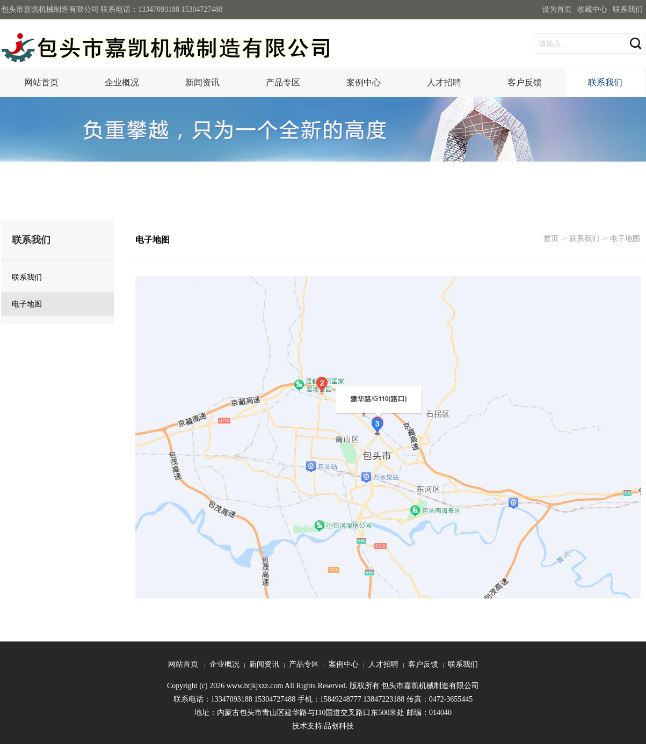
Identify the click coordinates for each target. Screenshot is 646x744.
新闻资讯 (202, 82)
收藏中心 (592, 9)
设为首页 (557, 9)
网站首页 (41, 82)
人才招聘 (444, 82)
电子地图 (625, 239)
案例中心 (363, 82)
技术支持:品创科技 (323, 726)
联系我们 (628, 9)
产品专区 (283, 82)
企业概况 (122, 82)
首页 (550, 239)
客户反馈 (524, 82)
